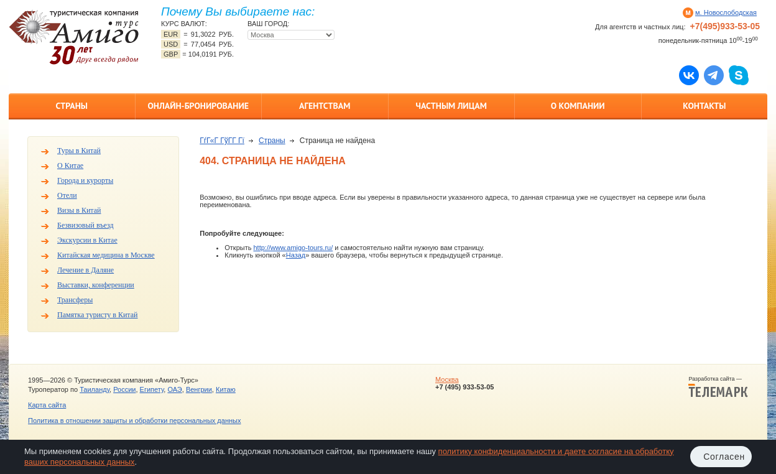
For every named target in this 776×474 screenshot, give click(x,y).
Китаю (226, 389)
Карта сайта (47, 405)
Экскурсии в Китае (87, 240)
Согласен (724, 457)
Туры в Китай (79, 150)
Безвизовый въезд (85, 225)
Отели (67, 195)
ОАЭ (174, 389)
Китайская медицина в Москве (106, 255)
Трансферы (75, 299)
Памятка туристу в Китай (97, 314)
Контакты (704, 105)
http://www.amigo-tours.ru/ (293, 247)
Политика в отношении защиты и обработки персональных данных (134, 420)
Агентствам (324, 105)
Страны (72, 105)
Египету (152, 389)
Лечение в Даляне (85, 270)
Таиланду (94, 389)
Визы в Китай (79, 210)
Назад (296, 255)
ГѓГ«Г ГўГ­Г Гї (222, 140)
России (124, 389)
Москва (447, 379)
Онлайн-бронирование (198, 105)
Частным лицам (451, 105)
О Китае (70, 165)
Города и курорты (85, 180)
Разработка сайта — (718, 387)
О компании (578, 105)
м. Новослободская (726, 12)
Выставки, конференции (95, 285)
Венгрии (199, 389)
